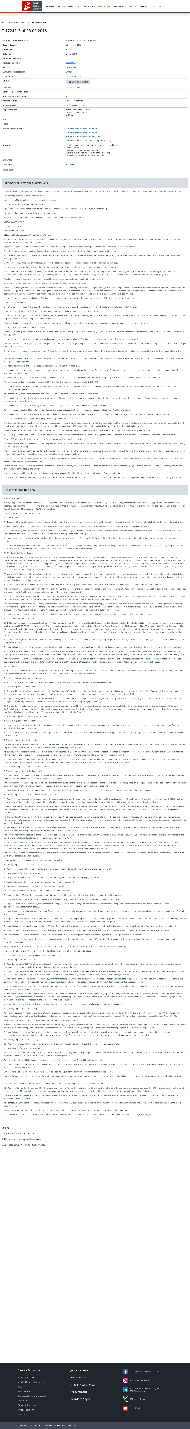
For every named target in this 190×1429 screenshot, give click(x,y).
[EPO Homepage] (32, 6)
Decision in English (78, 81)
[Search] (153, 6)
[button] (95, 183)
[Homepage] (3, 23)
